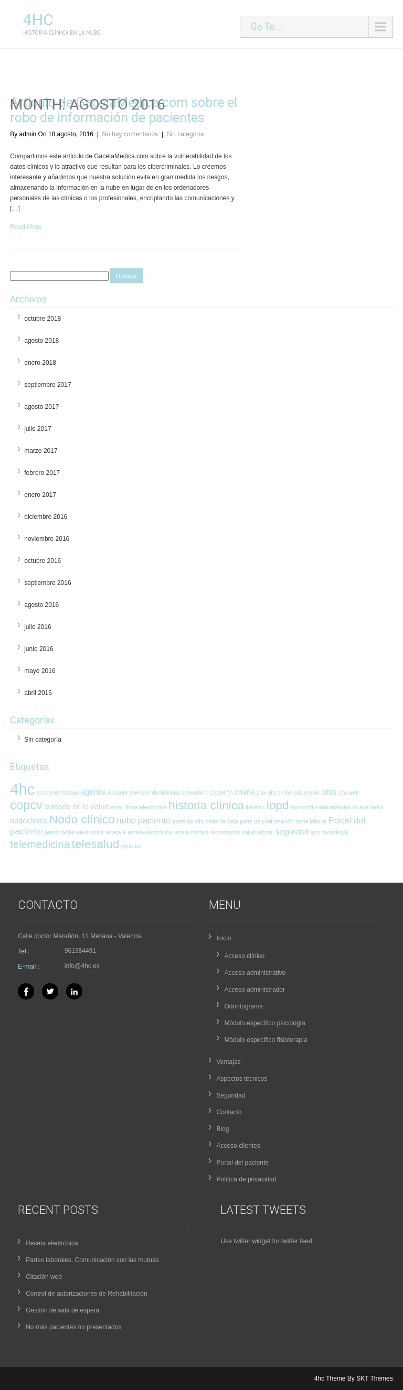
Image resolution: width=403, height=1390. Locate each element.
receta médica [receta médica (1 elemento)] (191, 832)
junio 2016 (38, 649)
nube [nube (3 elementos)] (126, 821)
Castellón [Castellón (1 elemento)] (220, 792)
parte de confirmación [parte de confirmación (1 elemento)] (266, 821)
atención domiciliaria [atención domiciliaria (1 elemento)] (155, 792)
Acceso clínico (245, 956)
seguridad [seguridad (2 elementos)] (292, 832)
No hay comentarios (130, 134)
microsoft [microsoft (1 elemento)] (302, 807)
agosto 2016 (41, 605)
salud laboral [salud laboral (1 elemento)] (257, 832)
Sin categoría (185, 134)
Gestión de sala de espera (62, 1310)
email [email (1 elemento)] (117, 807)
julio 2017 (37, 428)
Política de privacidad (247, 1179)
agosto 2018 (41, 340)
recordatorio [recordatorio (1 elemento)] (225, 832)
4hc (38, 19)
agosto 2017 (41, 406)
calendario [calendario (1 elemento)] (194, 792)
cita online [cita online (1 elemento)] (279, 792)
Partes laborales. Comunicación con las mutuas (92, 1260)
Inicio (224, 938)
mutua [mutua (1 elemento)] (361, 807)
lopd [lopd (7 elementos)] (278, 805)
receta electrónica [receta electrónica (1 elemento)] (150, 832)
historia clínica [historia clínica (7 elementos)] (206, 805)
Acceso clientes (238, 1145)
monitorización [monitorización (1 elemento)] (333, 807)
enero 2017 (40, 494)
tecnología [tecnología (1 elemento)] (335, 832)
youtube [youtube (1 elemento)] (131, 846)
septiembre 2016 (47, 583)
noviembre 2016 (46, 538)
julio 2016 (37, 627)
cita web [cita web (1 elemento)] (348, 792)
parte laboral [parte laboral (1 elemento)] (310, 821)
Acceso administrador (255, 989)
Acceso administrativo (255, 972)
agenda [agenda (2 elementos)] (93, 792)
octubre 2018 (42, 318)
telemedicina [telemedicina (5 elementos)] (40, 844)
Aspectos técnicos (242, 1078)
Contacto (229, 1112)
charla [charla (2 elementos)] (245, 792)
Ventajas (229, 1062)
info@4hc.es (82, 966)
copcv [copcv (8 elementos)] (26, 805)
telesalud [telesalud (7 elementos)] (96, 844)
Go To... (267, 26)
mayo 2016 (39, 671)
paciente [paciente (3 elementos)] (154, 821)
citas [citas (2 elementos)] (328, 792)
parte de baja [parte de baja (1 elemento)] (222, 821)
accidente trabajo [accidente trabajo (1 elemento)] (58, 792)
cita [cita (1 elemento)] (261, 792)
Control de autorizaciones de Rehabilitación (86, 1293)
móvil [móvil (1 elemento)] (377, 807)
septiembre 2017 (47, 384)
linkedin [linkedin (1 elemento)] (255, 807)
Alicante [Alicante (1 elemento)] (118, 792)
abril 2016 (38, 693)
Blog (223, 1129)
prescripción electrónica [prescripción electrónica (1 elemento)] (74, 832)
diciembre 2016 (45, 516)
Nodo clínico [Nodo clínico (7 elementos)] (82, 819)
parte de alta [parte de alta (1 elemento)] (188, 821)
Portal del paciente (243, 1162)
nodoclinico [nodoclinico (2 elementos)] (28, 821)
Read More (25, 227)
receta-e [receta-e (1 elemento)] (115, 832)
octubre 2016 (42, 560)
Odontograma (244, 1006)
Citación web (44, 1276)
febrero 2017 (42, 472)
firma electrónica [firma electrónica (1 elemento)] (146, 807)
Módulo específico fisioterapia (266, 1040)
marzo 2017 (40, 450)
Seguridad (231, 1095)
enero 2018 (40, 362)
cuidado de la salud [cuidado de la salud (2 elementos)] (76, 806)
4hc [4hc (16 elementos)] (22, 789)
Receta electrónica (52, 1243)
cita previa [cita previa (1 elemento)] (307, 792)
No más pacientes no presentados (73, 1327)
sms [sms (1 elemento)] (315, 832)
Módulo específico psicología (265, 1023)
